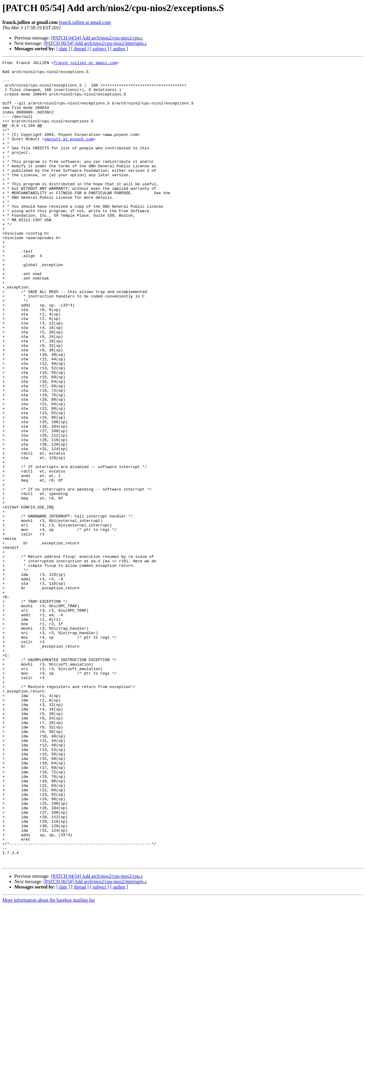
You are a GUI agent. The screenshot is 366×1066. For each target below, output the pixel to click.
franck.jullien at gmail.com (85, 22)
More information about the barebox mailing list (48, 1060)
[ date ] (63, 48)
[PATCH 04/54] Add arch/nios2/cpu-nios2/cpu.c (97, 37)
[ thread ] (80, 48)
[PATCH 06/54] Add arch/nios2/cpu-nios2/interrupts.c (95, 43)
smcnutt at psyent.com (68, 155)
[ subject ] (99, 48)
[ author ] (119, 48)
